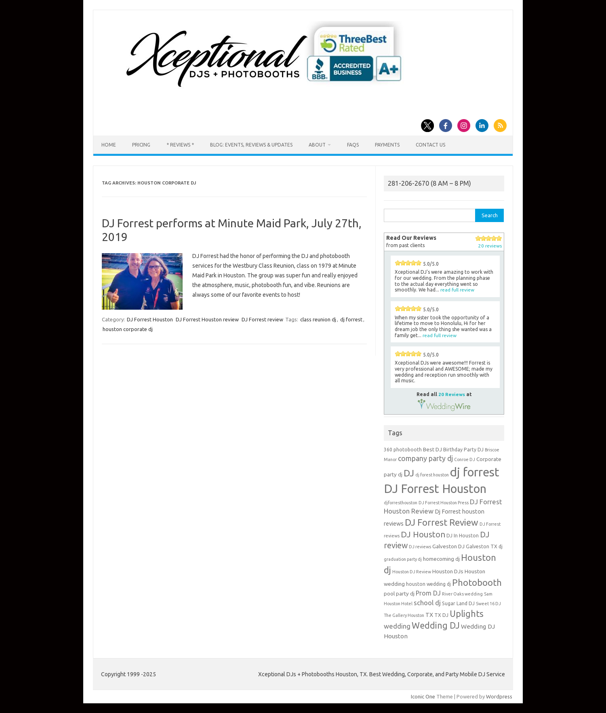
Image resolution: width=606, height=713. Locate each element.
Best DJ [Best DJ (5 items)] (432, 449)
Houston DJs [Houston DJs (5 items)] (447, 571)
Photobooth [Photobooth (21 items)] (477, 582)
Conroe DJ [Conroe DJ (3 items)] (464, 459)
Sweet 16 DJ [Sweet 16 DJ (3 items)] (488, 603)
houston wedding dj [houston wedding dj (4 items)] (428, 584)
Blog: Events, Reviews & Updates (251, 144)
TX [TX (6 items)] (429, 614)
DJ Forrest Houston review (207, 319)
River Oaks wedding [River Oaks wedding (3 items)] (462, 593)
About (317, 144)
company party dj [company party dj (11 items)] (425, 458)
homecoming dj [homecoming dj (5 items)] (441, 559)
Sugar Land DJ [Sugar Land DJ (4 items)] (458, 603)
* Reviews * (180, 144)
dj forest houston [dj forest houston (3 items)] (432, 474)
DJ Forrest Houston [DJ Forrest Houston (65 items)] (435, 488)
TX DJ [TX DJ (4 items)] (441, 615)
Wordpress (499, 696)
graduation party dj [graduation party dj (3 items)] (403, 559)
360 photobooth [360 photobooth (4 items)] (403, 449)
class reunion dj (318, 319)
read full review (457, 289)
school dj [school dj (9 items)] (427, 602)
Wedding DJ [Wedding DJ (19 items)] (436, 625)
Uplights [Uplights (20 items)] (467, 614)
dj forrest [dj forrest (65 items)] (474, 472)
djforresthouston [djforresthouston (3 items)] (400, 502)
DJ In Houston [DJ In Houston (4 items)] (462, 535)
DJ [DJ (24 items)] (409, 473)
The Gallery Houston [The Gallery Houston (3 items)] (404, 615)
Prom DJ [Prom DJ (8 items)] (428, 593)
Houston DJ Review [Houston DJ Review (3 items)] (411, 571)
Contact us (430, 144)
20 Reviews (451, 394)
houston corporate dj (128, 329)
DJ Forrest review (262, 319)
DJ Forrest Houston (150, 319)
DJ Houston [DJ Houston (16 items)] (423, 534)
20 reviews (490, 245)
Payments (387, 144)
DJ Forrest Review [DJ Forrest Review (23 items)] (441, 522)
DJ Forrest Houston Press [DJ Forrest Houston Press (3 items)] (444, 502)
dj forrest (351, 319)
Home (108, 144)
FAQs (353, 144)
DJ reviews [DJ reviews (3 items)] (420, 546)
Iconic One (423, 696)
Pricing (141, 144)
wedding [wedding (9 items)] (397, 626)
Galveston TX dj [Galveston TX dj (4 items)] (484, 546)
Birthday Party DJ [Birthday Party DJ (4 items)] (463, 449)
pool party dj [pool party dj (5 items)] (399, 593)
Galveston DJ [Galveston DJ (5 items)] (448, 546)
